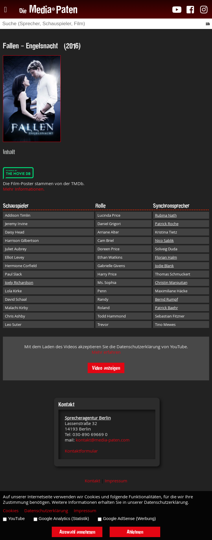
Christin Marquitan (171, 282)
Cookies (11, 510)
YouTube (16, 518)
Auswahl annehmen (77, 531)
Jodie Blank (164, 265)
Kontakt (92, 481)
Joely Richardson (19, 282)
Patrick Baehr (166, 307)
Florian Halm (166, 257)
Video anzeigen (106, 367)
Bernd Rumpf (166, 299)
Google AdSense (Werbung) (129, 518)
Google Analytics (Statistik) (64, 518)
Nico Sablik (164, 240)
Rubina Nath (166, 215)
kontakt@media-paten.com (103, 440)
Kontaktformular (81, 451)
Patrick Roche (166, 223)
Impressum (116, 481)
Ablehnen (135, 531)
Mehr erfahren (106, 352)
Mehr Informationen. (24, 189)
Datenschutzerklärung (46, 510)
